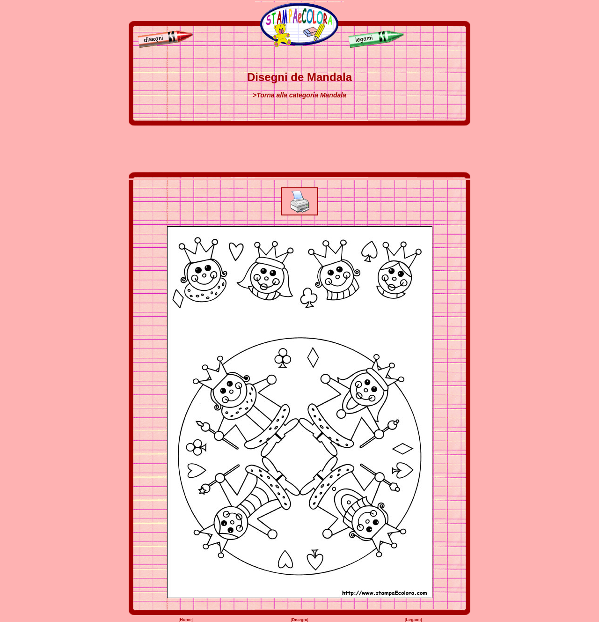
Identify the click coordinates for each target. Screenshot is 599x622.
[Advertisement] (299, 149)
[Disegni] (163, 46)
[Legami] (378, 46)
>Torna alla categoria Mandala (299, 95)
